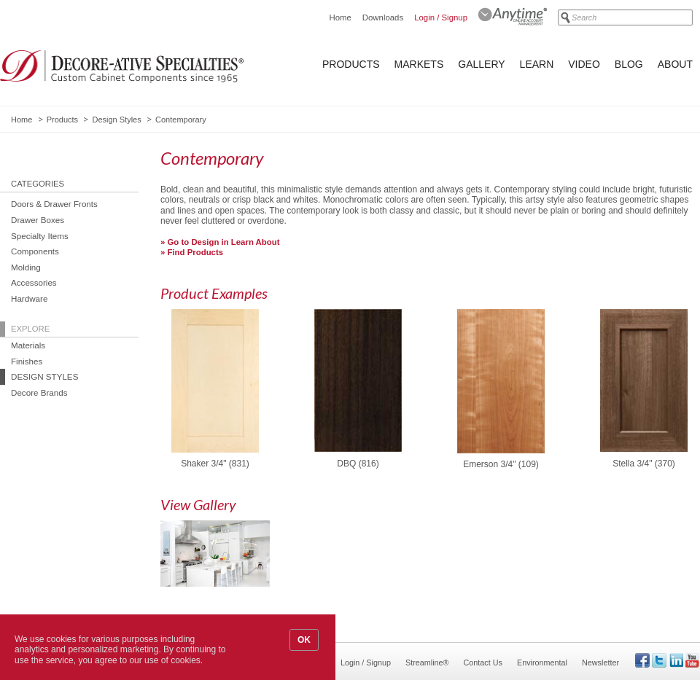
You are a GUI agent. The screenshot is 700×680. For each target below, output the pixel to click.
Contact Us (483, 662)
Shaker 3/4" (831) (215, 464)
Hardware (29, 298)
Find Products (196, 252)
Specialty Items (40, 236)
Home (340, 17)
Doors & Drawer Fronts (54, 203)
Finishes (26, 361)
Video (584, 64)
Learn (537, 64)
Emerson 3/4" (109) (501, 464)
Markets (419, 64)
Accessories (34, 282)
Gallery (481, 64)
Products (351, 64)
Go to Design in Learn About (224, 242)
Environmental (542, 662)
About (675, 64)
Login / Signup (440, 17)
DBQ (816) (357, 464)
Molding (26, 267)
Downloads (382, 17)
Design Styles (116, 119)
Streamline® (427, 662)
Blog (629, 64)
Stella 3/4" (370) (643, 464)
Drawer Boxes (37, 219)
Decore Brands (39, 392)
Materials (28, 345)
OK (304, 640)
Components (35, 251)
